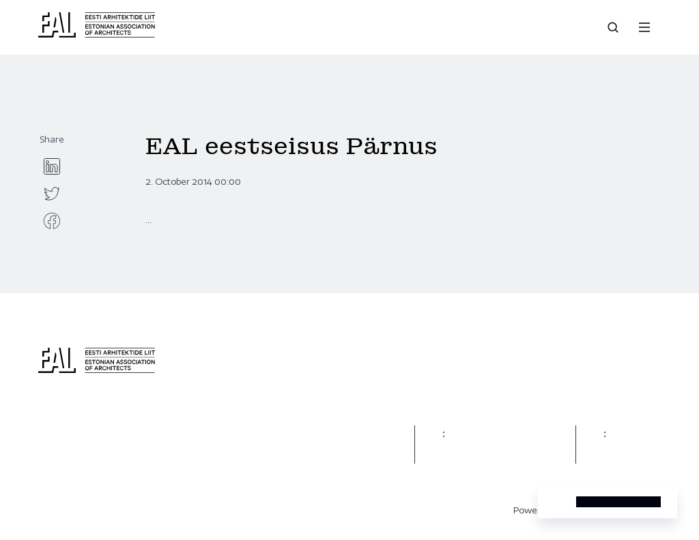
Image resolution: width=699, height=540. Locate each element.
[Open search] (614, 27)
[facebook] (52, 221)
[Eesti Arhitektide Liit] (96, 34)
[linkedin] (52, 166)
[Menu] (644, 27)
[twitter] (52, 193)
